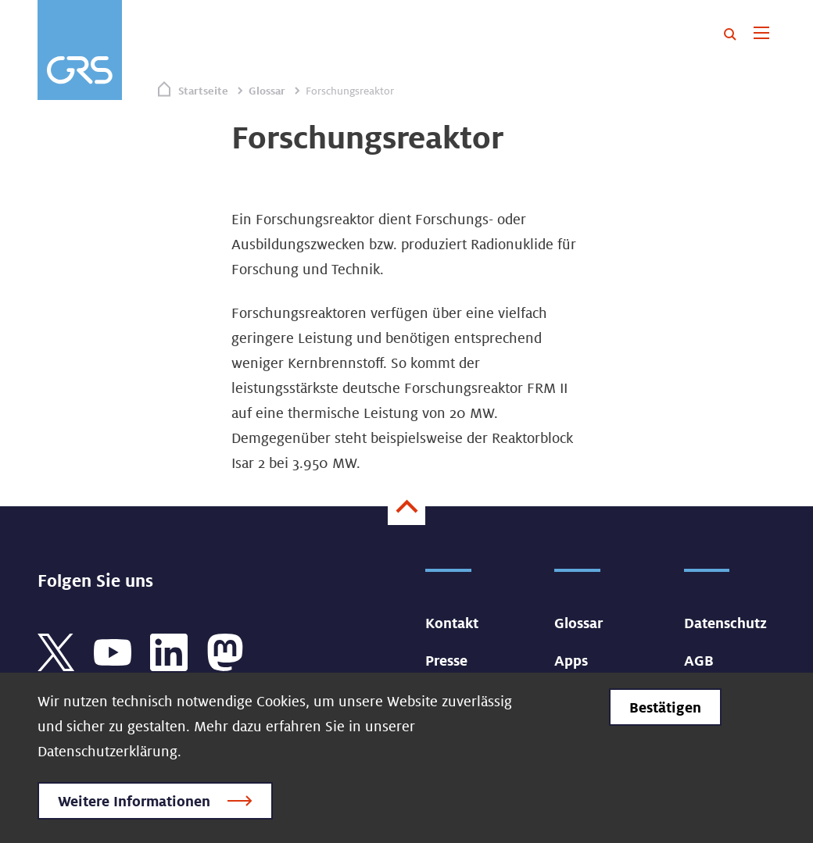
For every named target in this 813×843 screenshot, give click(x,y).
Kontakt (451, 622)
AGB (699, 660)
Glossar (267, 91)
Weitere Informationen (134, 800)
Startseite (203, 91)
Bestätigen (665, 707)
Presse (446, 660)
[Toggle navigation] (761, 34)
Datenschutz (725, 622)
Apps (571, 660)
